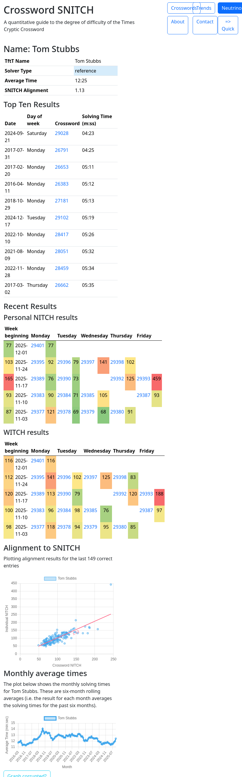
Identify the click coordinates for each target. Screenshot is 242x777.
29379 (88, 411)
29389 (38, 378)
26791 (62, 150)
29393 (143, 378)
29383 (38, 395)
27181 (62, 200)
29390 (64, 378)
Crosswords (184, 8)
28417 (62, 234)
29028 (62, 133)
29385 (88, 395)
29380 (117, 411)
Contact (205, 21)
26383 (62, 184)
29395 (38, 362)
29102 (62, 217)
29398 (117, 362)
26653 (62, 167)
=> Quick (228, 25)
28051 (62, 251)
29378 (64, 411)
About (177, 21)
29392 (117, 378)
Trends (204, 8)
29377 (38, 411)
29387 (143, 395)
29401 (38, 345)
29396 (64, 362)
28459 (62, 268)
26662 (62, 285)
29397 (88, 362)
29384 (64, 395)
